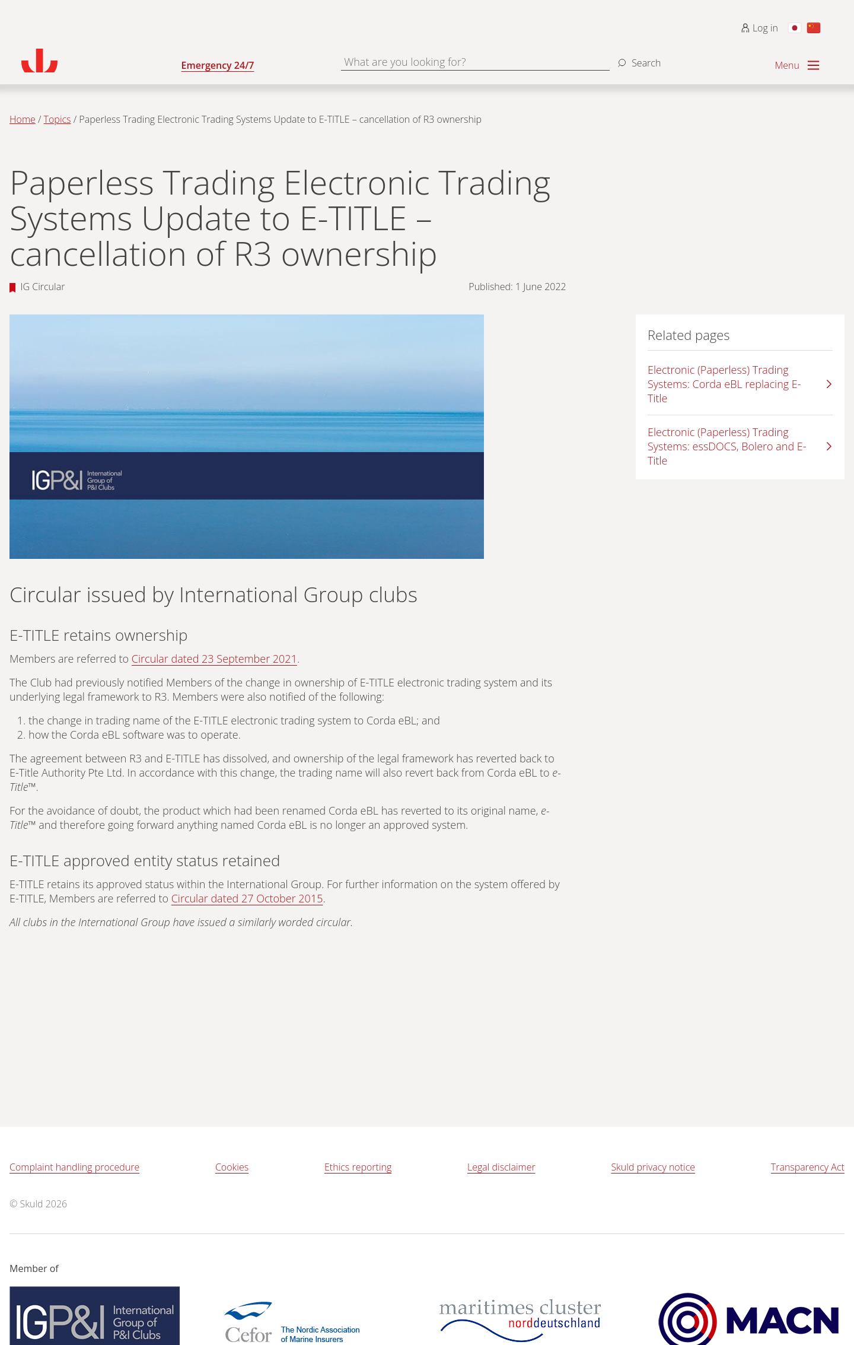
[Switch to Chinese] (814, 28)
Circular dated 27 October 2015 (247, 898)
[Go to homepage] (101, 60)
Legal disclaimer (501, 1167)
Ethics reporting (357, 1167)
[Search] (637, 58)
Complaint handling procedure (74, 1167)
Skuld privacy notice (653, 1167)
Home (22, 119)
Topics (57, 119)
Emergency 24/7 (217, 65)
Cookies (231, 1167)
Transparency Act (808, 1167)
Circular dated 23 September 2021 (214, 658)
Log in (759, 27)
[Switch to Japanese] (795, 28)
